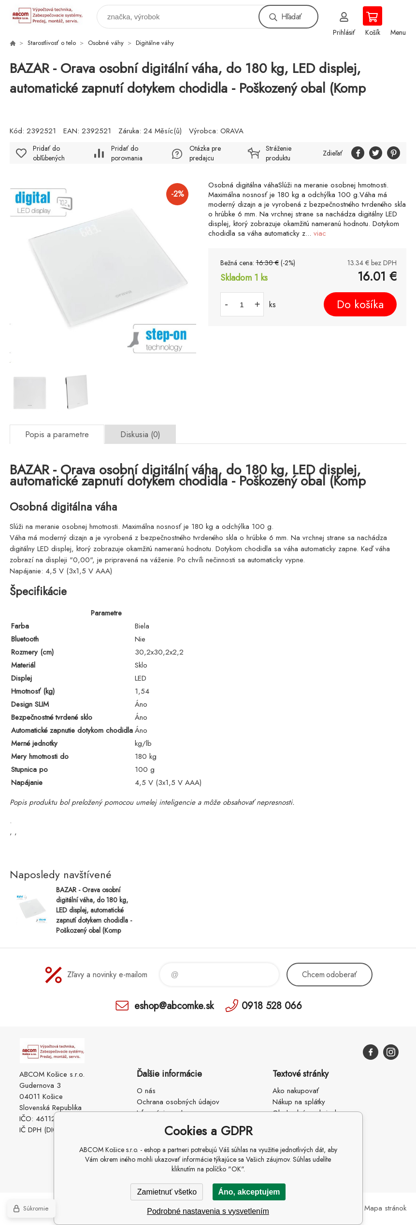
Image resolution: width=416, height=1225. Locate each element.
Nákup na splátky (299, 1102)
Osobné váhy (106, 42)
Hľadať (291, 16)
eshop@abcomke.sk (174, 1005)
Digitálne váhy (155, 42)
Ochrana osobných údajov (178, 1102)
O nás (146, 1090)
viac (320, 233)
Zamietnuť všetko (167, 1192)
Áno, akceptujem (249, 1192)
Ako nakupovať (296, 1090)
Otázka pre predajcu (205, 153)
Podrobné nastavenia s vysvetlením (208, 1211)
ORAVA (232, 131)
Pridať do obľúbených (49, 153)
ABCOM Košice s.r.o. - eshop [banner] (52, 14)
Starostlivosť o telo (52, 42)
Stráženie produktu (278, 153)
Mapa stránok (385, 1208)
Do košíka (360, 304)
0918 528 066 (272, 1005)
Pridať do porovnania (127, 153)
